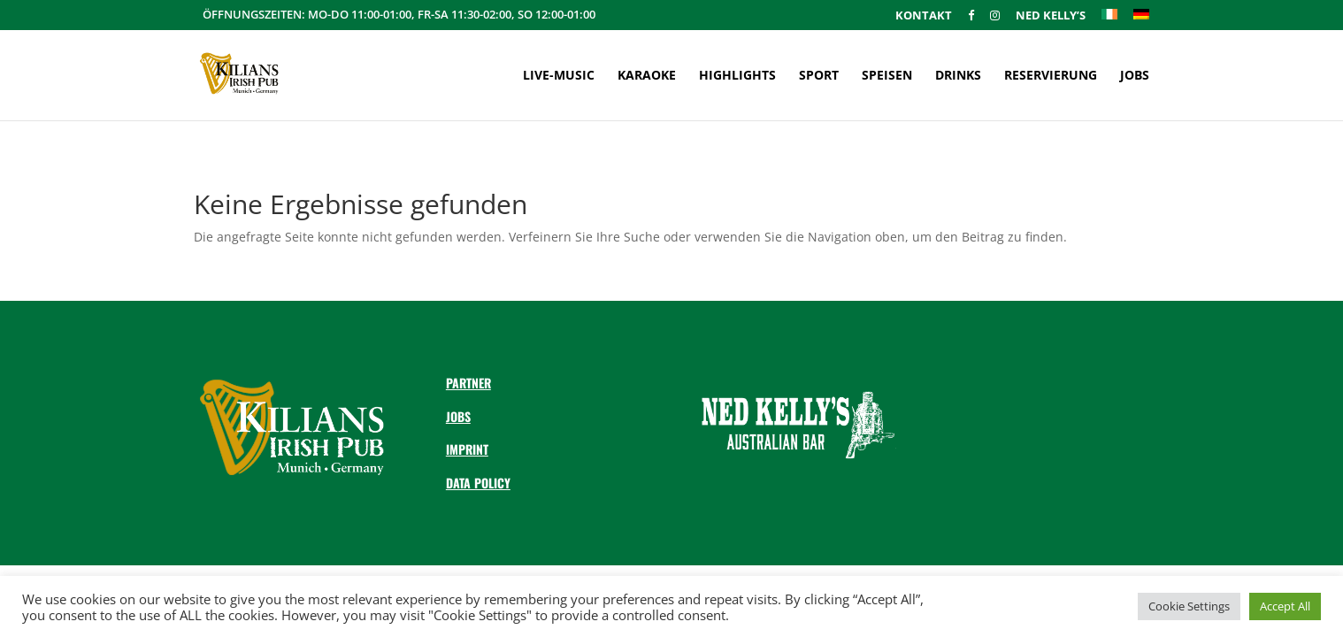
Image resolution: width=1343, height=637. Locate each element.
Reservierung (1050, 76)
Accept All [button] (1285, 606)
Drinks (958, 76)
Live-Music (559, 76)
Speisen (887, 76)
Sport (819, 76)
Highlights (737, 76)
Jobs (1134, 76)
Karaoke (647, 76)
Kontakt (923, 16)
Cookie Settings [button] (1189, 606)
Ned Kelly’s (1051, 16)
